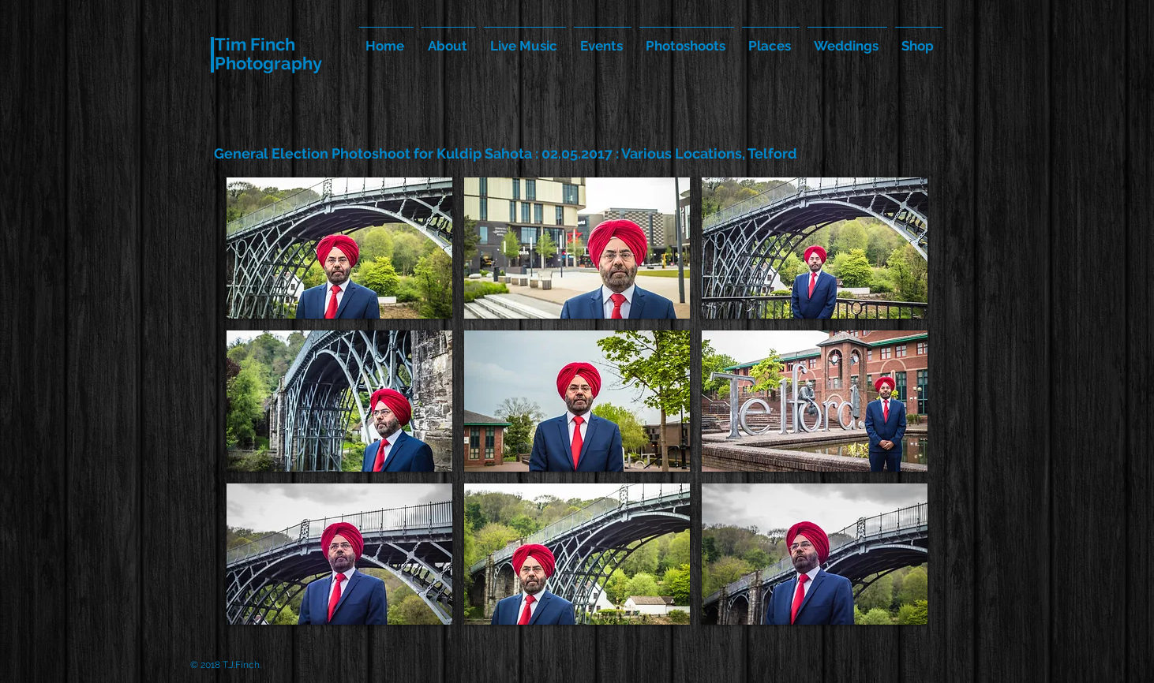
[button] (339, 248)
